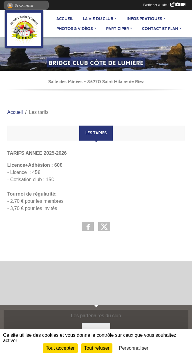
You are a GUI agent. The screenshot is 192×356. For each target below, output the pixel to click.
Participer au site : (164, 5)
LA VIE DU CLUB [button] (98, 18)
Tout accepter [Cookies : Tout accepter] (60, 348)
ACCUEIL (64, 18)
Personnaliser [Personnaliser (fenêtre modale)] (134, 348)
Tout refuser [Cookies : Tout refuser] (96, 348)
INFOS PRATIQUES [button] (144, 18)
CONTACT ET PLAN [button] (160, 28)
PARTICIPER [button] (117, 28)
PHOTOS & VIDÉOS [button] (74, 28)
